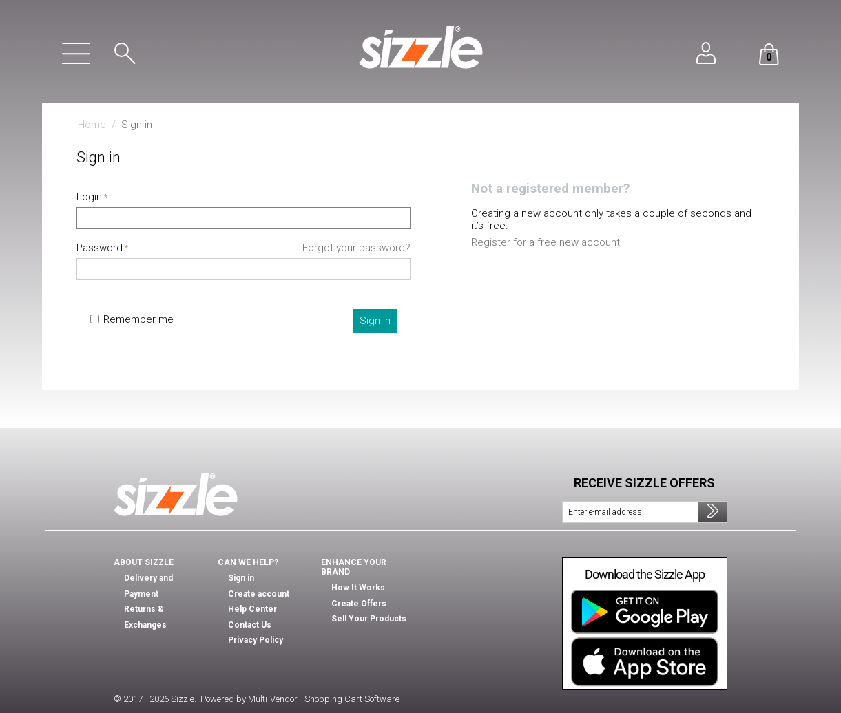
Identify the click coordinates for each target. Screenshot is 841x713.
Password (99, 248)
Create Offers (358, 603)
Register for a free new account (545, 242)
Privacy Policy (255, 640)
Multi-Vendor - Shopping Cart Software (323, 699)
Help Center (252, 609)
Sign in (375, 321)
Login (89, 197)
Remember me (132, 319)
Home (92, 124)
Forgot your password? (356, 248)
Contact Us (249, 625)
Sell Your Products (368, 619)
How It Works (358, 588)
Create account (258, 594)
